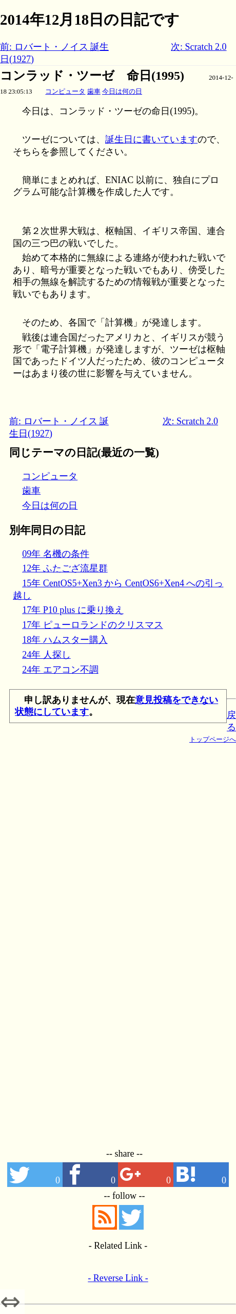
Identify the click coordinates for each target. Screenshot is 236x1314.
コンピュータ (65, 91)
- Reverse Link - (118, 1278)
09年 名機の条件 (55, 554)
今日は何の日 (122, 91)
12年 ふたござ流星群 (65, 568)
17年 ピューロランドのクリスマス (92, 625)
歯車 (94, 91)
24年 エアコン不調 (60, 669)
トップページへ (212, 739)
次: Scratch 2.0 (198, 47)
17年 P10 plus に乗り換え (73, 610)
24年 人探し (46, 655)
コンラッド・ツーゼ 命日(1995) (92, 75)
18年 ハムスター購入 (65, 640)
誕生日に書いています (151, 139)
